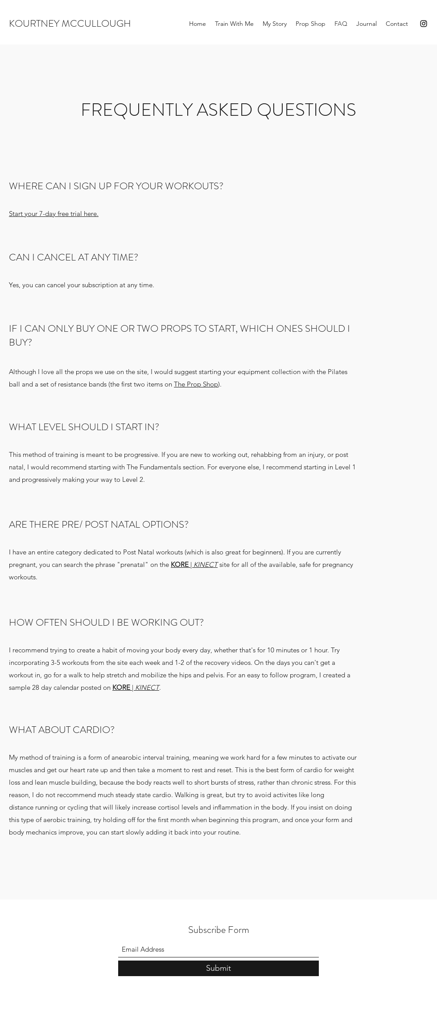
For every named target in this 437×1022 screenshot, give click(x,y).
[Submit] (218, 968)
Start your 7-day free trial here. (54, 213)
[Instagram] (423, 23)
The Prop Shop (196, 384)
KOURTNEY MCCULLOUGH (70, 23)
